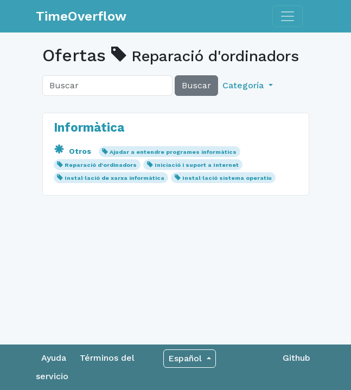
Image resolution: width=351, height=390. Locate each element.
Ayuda (53, 358)
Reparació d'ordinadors (101, 164)
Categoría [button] (244, 85)
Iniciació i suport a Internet (197, 164)
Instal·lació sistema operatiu (227, 177)
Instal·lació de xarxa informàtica (114, 177)
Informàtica (89, 127)
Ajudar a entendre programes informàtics (173, 151)
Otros (73, 151)
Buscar (196, 85)
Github (296, 358)
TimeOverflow (81, 16)
